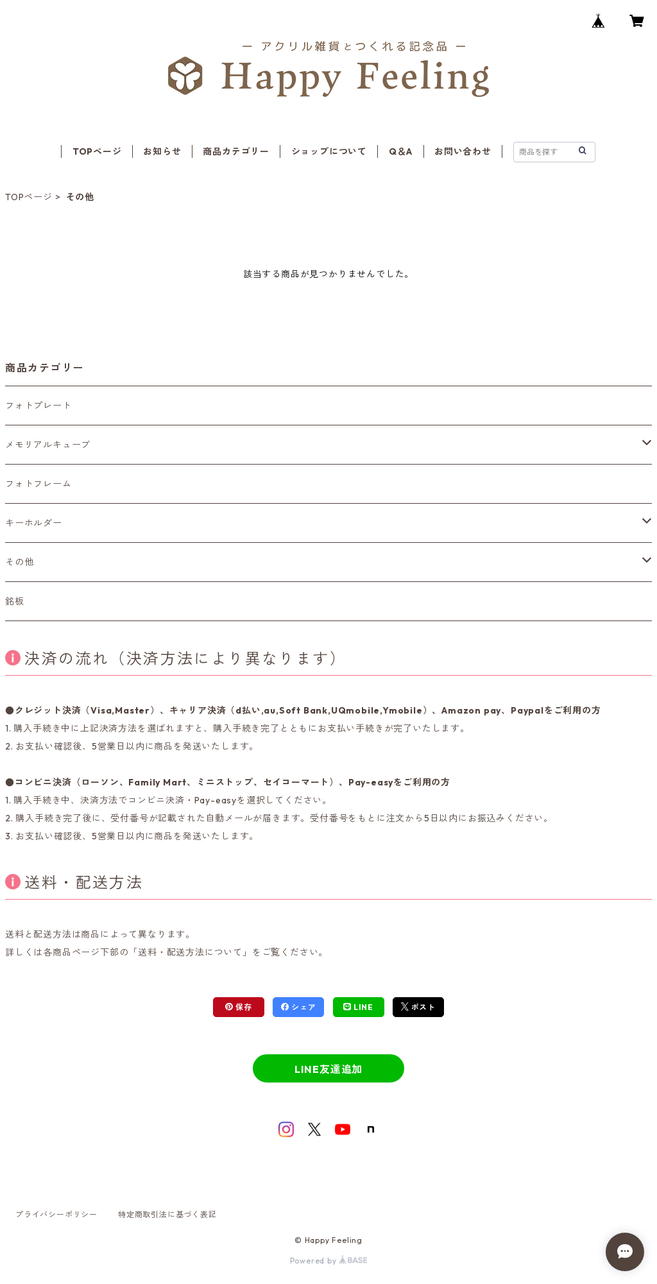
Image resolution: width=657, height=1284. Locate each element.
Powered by (329, 1260)
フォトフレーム (38, 484)
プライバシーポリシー (56, 1214)
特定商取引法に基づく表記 (167, 1214)
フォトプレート (38, 405)
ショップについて (329, 151)
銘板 (14, 601)
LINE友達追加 (328, 1069)
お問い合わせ (462, 151)
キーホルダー (33, 523)
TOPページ (97, 151)
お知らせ (162, 151)
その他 (19, 562)
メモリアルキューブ (47, 444)
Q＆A (401, 151)
